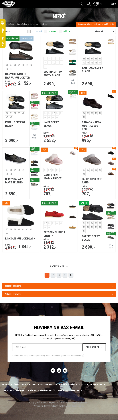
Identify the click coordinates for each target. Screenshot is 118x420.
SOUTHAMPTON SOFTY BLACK (53, 73)
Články (15, 384)
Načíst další (59, 266)
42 (31, 65)
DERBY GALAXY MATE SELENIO (14, 180)
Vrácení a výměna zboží (41, 390)
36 (7, 65)
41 (27, 65)
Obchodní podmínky (66, 384)
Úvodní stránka (8, 24)
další (72, 81)
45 (45, 66)
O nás (5, 384)
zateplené (37, 31)
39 (19, 65)
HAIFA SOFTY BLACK (51, 124)
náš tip (66, 31)
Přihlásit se (94, 347)
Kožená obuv (34, 24)
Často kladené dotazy (92, 384)
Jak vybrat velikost (14, 390)
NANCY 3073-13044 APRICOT (52, 176)
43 (7, 69)
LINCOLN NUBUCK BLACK (20, 238)
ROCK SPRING (45, 384)
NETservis (45, 406)
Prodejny (62, 390)
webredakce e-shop (75, 406)
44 (11, 69)
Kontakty (76, 390)
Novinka (53, 31)
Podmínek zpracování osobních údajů (67, 355)
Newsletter (29, 384)
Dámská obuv (22, 24)
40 (23, 65)
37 (11, 65)
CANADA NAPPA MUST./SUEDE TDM (91, 126)
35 (45, 58)
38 (15, 65)
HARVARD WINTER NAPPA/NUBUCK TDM (17, 75)
